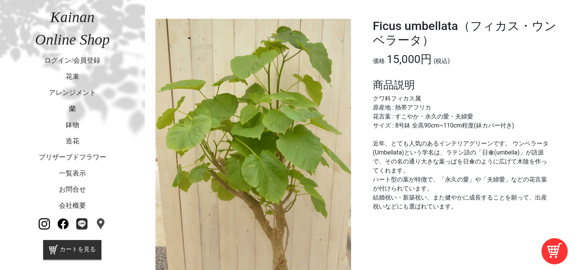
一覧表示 (72, 173)
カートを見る (72, 249)
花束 (72, 76)
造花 (72, 141)
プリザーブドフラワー (72, 157)
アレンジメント (72, 92)
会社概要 (72, 205)
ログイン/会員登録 (72, 60)
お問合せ (72, 189)
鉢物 (72, 125)
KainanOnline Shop (72, 28)
